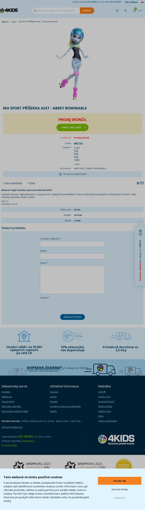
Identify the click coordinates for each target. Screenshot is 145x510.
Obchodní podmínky (11, 406)
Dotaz (32, 183)
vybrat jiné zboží (73, 127)
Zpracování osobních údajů (15, 411)
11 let (76, 147)
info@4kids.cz (28, 440)
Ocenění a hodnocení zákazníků (65, 406)
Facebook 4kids (9, 445)
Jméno (43, 250)
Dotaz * (44, 262)
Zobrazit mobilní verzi (12, 427)
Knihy (100, 416)
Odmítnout (119, 497)
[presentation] (63, 306)
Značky (53, 396)
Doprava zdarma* (44, 367)
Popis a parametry (13, 183)
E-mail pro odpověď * (50, 238)
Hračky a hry (104, 396)
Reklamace (7, 396)
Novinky (54, 401)
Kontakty (6, 391)
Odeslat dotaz (72, 316)
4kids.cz (5, 21)
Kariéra (53, 411)
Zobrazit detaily (119, 489)
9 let (76, 150)
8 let (76, 153)
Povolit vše (119, 480)
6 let (14, 21)
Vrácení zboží (8, 401)
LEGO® (102, 391)
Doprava (54, 391)
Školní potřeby (105, 406)
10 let (76, 159)
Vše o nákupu (131, 2)
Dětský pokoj (104, 411)
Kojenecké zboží (106, 401)
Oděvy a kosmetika (107, 420)
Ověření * (45, 297)
